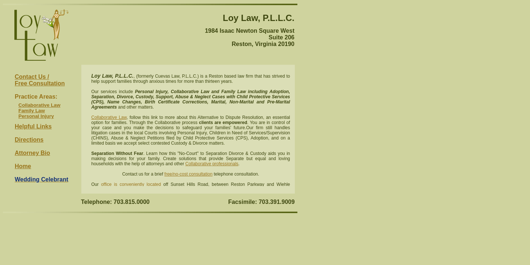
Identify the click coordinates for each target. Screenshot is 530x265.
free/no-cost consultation (189, 174)
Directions (29, 140)
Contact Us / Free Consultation (40, 80)
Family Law (31, 110)
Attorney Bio (32, 153)
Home (23, 166)
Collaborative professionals (212, 163)
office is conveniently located (131, 184)
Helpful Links (33, 126)
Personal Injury (36, 116)
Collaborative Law (39, 105)
